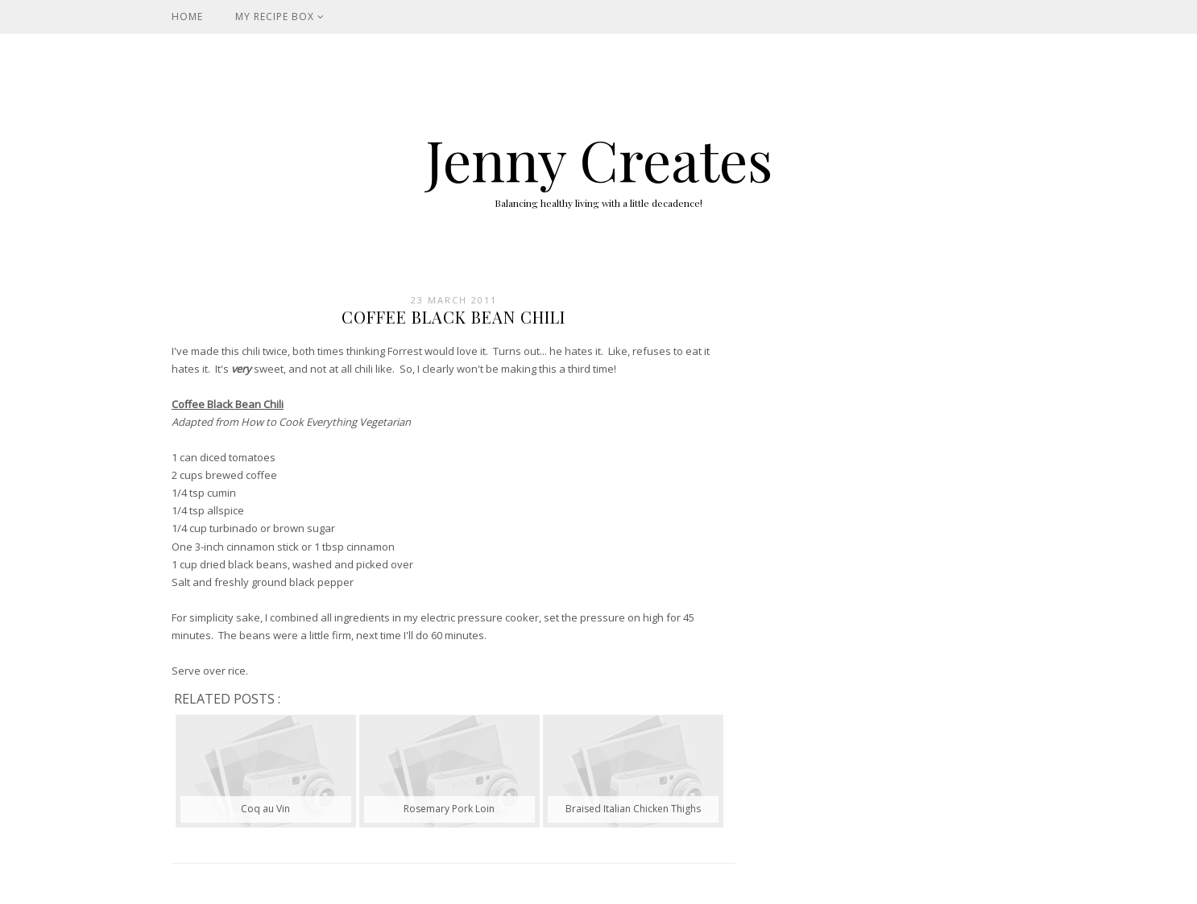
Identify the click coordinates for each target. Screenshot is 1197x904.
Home (187, 16)
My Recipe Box (280, 16)
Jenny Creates (598, 158)
